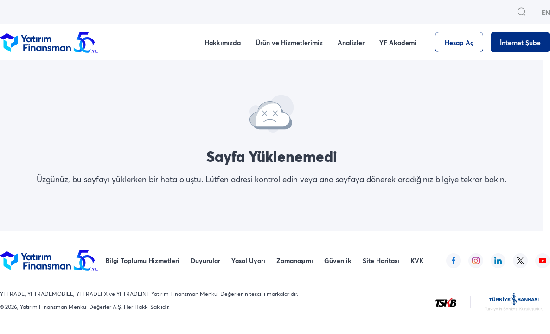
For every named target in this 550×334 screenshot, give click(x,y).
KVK (416, 260)
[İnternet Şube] (520, 42)
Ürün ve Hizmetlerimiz (289, 42)
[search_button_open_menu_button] (521, 12)
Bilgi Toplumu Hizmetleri (142, 260)
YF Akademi (397, 42)
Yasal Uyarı (248, 260)
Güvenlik (338, 260)
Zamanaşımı (294, 260)
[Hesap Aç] (459, 42)
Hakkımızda (223, 42)
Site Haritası (381, 260)
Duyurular (205, 260)
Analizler (351, 42)
